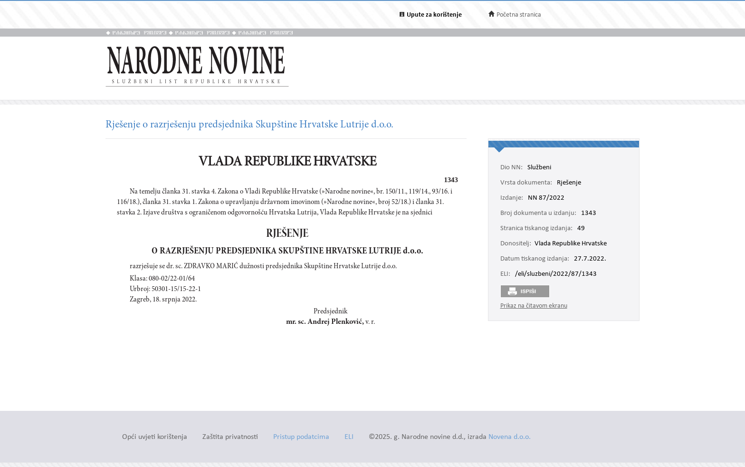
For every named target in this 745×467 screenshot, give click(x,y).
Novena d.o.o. (509, 437)
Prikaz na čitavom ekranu (533, 306)
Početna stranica (519, 15)
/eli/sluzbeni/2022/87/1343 (556, 274)
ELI (348, 437)
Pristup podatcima (301, 437)
